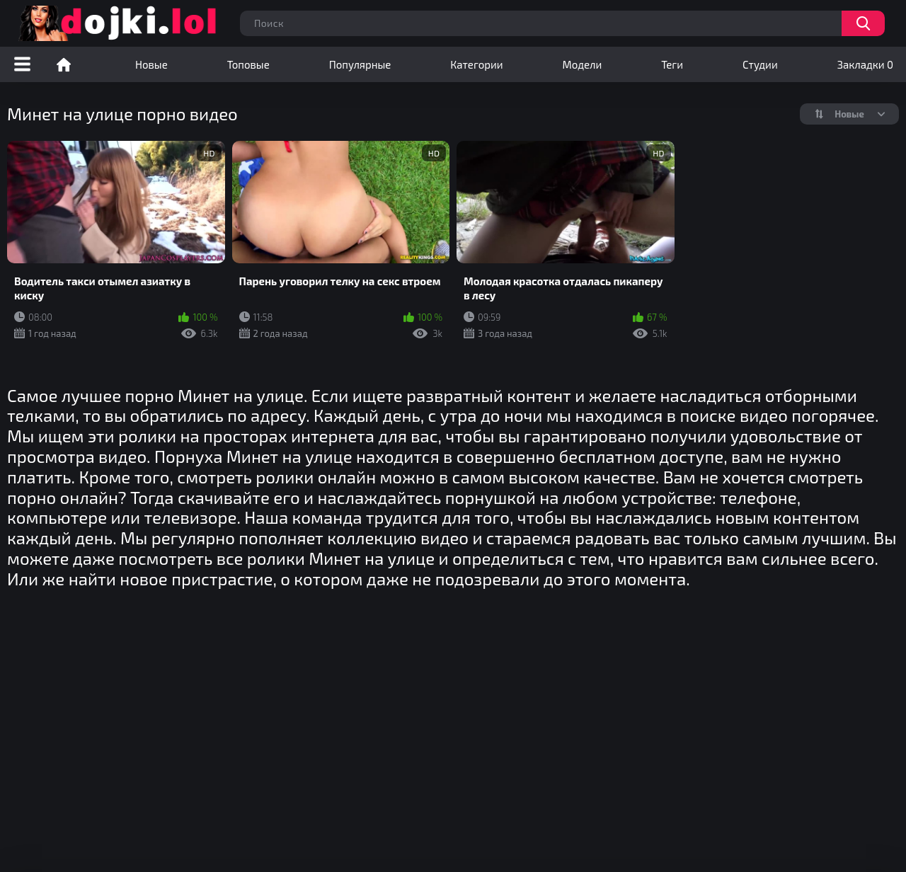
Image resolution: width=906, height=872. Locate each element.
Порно (63, 64)
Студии (760, 64)
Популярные (360, 64)
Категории (476, 64)
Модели (582, 64)
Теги (672, 64)
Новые (151, 64)
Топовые (248, 64)
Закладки (865, 64)
